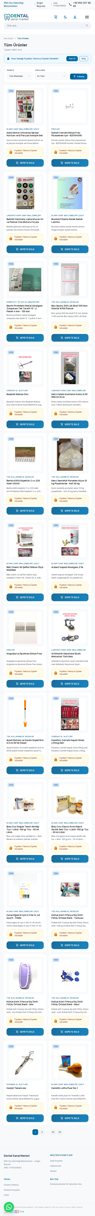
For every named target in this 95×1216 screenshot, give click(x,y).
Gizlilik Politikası (11, 1185)
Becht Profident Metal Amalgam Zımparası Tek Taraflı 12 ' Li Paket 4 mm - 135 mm (25, 308)
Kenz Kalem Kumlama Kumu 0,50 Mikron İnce (69, 396)
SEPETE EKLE (25, 163)
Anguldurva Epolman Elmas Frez (24, 653)
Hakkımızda (55, 1166)
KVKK (6, 1195)
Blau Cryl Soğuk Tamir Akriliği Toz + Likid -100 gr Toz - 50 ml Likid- (23, 829)
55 (53, 1132)
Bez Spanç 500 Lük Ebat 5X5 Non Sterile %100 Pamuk (69, 307)
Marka (10, 70)
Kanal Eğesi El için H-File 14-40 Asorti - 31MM (23, 916)
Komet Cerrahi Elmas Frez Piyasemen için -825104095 (66, 134)
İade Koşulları (56, 1161)
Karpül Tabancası (16, 1088)
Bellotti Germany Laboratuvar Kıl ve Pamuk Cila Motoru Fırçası (25, 220)
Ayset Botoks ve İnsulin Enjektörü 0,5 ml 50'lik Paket (25, 742)
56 (60, 1132)
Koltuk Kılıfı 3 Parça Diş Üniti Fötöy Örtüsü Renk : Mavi (67, 1003)
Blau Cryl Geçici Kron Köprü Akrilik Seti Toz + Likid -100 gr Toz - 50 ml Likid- (69, 829)
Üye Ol (72, 58)
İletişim (53, 1171)
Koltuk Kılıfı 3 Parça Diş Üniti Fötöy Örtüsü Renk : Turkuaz (67, 916)
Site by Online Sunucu (61, 1207)
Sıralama (40, 70)
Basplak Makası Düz (17, 394)
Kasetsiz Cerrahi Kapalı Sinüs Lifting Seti (67, 742)
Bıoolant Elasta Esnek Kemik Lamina (67, 220)
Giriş (83, 58)
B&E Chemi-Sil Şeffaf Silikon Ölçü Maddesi (25, 569)
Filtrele (78, 76)
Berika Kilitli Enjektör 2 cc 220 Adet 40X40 (23, 482)
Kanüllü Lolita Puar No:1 (64, 1088)
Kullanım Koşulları (12, 1190)
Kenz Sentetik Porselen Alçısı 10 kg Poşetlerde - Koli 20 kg (69, 482)
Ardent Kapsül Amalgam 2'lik (67, 567)
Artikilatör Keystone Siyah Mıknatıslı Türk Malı (66, 655)
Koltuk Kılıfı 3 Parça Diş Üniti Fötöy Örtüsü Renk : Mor (22, 1003)
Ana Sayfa (8, 38)
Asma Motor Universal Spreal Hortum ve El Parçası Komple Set (25, 134)
